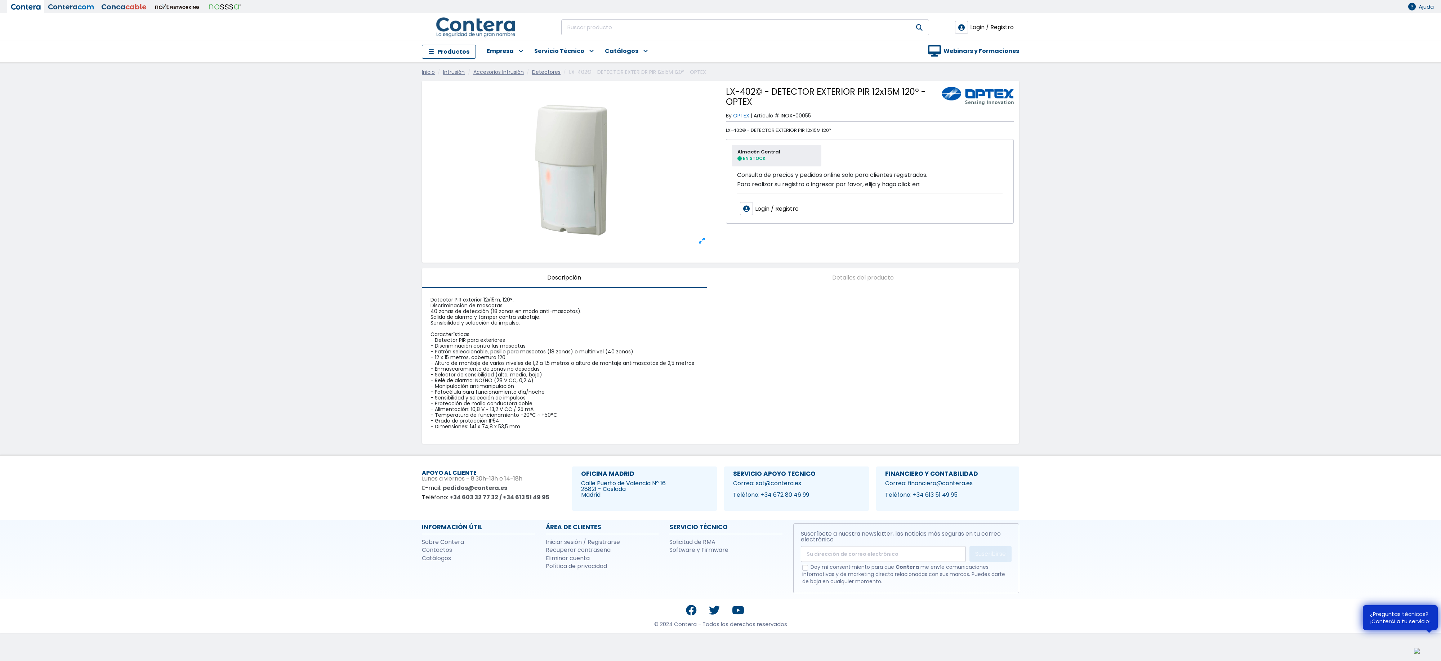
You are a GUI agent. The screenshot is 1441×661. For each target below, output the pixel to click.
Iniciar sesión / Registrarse (583, 542)
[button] (499, 51)
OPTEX (741, 115)
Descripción (564, 277)
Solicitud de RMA (692, 542)
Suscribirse (990, 554)
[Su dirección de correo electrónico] (883, 554)
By (729, 116)
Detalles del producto (863, 277)
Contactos (437, 550)
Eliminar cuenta (568, 558)
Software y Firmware (698, 550)
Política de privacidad (576, 566)
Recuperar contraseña (578, 550)
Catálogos (436, 558)
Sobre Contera (443, 542)
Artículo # (766, 116)
